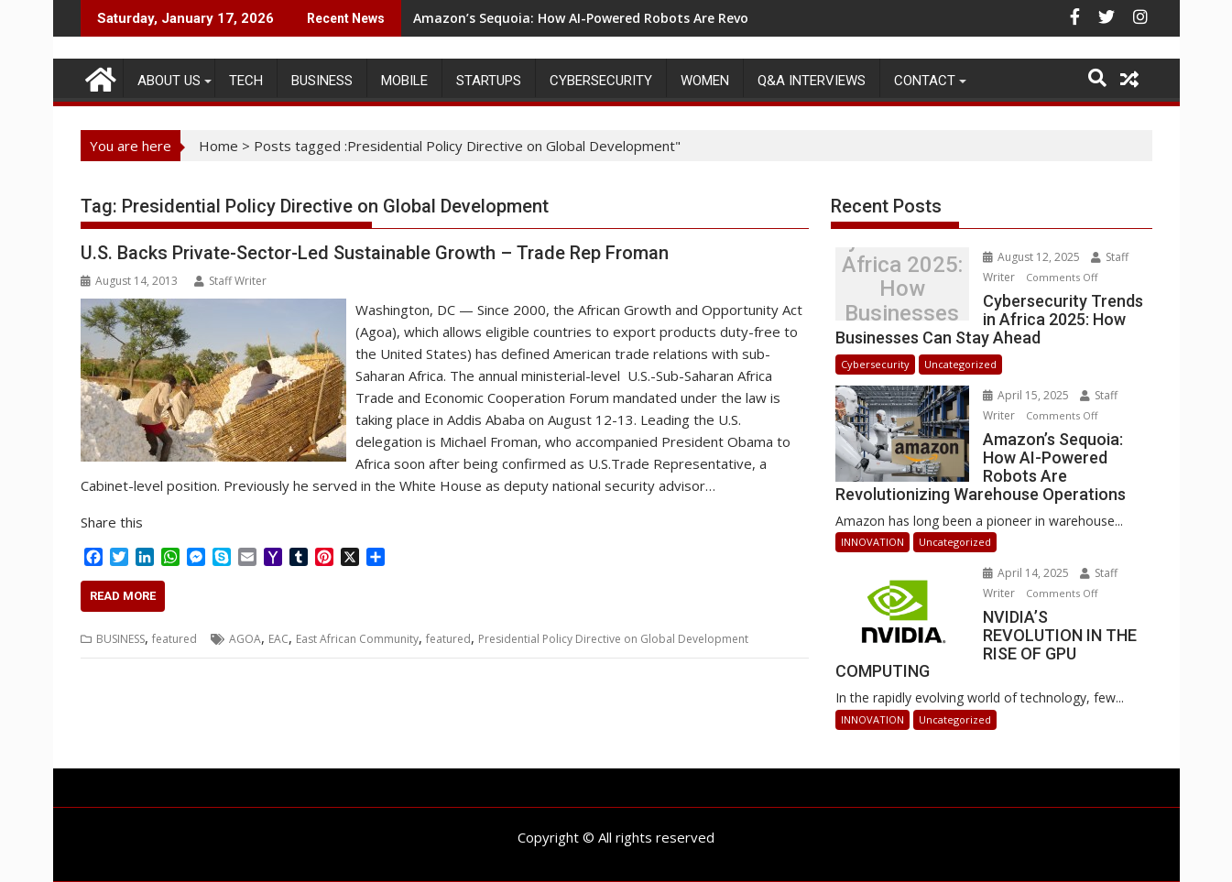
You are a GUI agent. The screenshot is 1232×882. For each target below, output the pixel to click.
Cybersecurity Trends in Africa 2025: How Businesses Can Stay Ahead (902, 289)
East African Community (357, 639)
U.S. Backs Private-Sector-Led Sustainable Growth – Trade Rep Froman (375, 253)
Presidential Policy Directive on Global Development (613, 639)
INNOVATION (872, 542)
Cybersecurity (601, 80)
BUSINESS (322, 80)
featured (174, 639)
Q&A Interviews (812, 80)
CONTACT (924, 80)
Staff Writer (230, 281)
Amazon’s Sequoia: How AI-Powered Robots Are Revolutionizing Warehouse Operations (691, 18)
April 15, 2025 (1027, 395)
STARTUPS (488, 80)
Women (705, 80)
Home (218, 145)
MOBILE (404, 80)
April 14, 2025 (1027, 573)
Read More (123, 596)
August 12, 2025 (1033, 257)
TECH (246, 80)
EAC (278, 639)
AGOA (245, 639)
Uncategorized (960, 364)
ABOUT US (169, 80)
